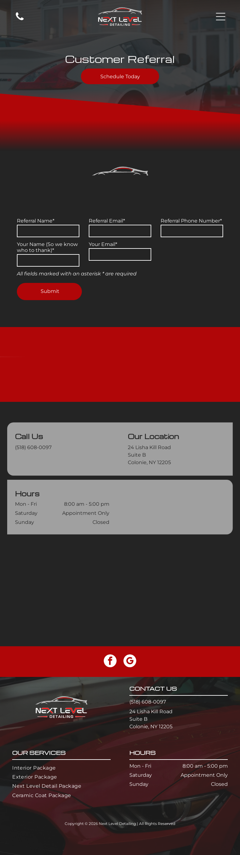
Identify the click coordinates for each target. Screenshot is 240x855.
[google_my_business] (129, 661)
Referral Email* (107, 221)
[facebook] (110, 661)
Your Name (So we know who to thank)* (47, 247)
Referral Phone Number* (191, 221)
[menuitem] (61, 767)
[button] (220, 16)
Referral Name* (35, 221)
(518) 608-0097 (33, 476)
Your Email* (103, 244)
